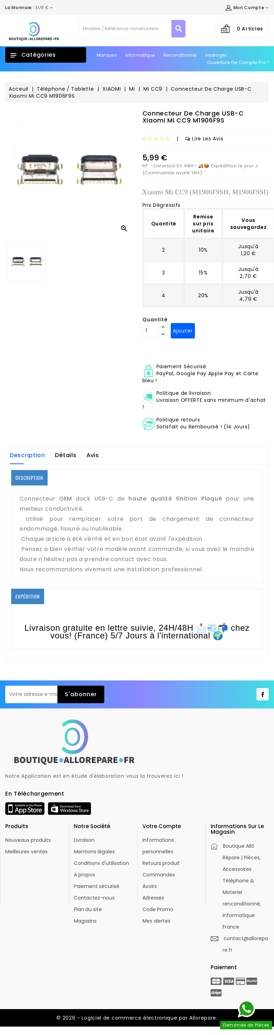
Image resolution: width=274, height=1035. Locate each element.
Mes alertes (156, 920)
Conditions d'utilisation (101, 863)
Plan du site (88, 909)
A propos (84, 874)
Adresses (153, 897)
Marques (107, 55)
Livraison (84, 840)
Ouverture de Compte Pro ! (238, 62)
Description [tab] (27, 455)
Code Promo (157, 909)
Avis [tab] (92, 455)
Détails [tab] (65, 455)
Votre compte (161, 826)
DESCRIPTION (29, 477)
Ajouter (183, 330)
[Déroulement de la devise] (29, 7)
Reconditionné (180, 55)
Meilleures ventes (26, 851)
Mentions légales (94, 851)
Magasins (85, 920)
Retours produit (161, 863)
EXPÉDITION (27, 596)
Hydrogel (215, 55)
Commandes (158, 874)
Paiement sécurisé (96, 886)
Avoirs (149, 886)
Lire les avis (204, 138)
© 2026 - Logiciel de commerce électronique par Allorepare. (137, 1017)
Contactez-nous (94, 897)
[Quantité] (150, 330)
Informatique (140, 55)
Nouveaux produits (28, 840)
